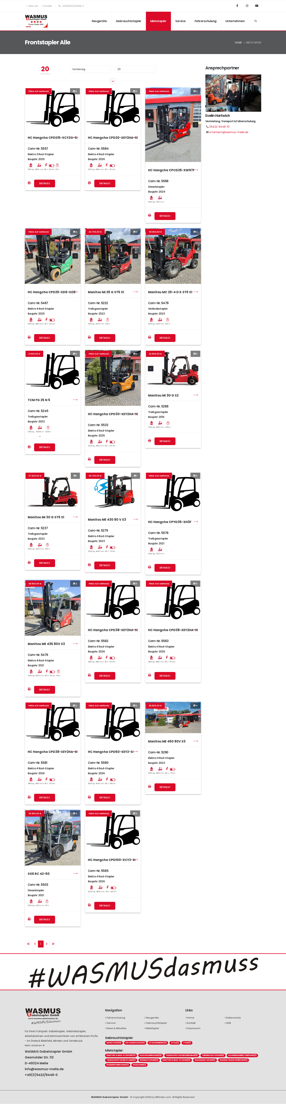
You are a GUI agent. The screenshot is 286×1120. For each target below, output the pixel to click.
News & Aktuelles (116, 1028)
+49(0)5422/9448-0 (41, 1075)
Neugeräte (99, 21)
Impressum (193, 1028)
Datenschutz (233, 1017)
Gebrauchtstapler (128, 21)
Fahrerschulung (206, 21)
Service (180, 21)
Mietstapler (158, 21)
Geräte (45, 73)
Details (44, 183)
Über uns (32, 5)
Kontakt (47, 5)
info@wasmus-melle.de (44, 1069)
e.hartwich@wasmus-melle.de (228, 132)
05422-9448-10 (219, 127)
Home (238, 42)
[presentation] (150, 124)
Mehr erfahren (34, 1045)
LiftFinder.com (163, 1097)
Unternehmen (235, 21)
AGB (228, 1023)
